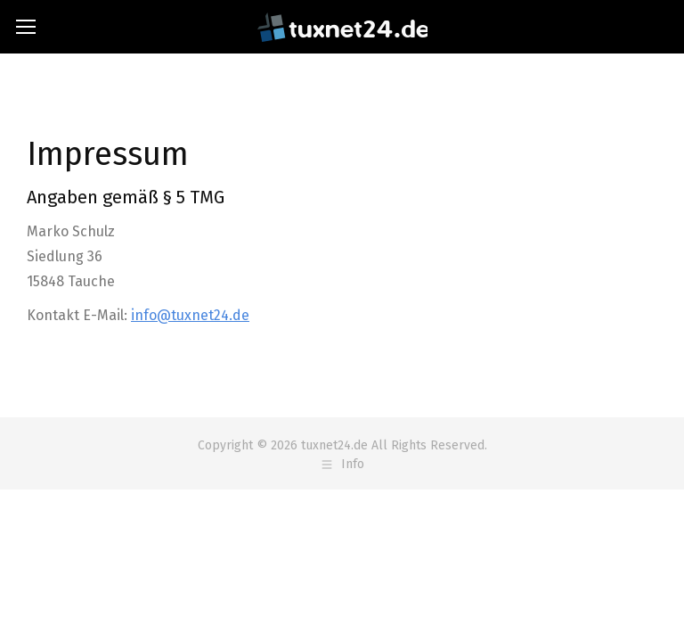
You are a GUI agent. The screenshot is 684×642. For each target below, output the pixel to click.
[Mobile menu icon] (26, 27)
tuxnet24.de (334, 445)
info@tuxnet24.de (190, 315)
